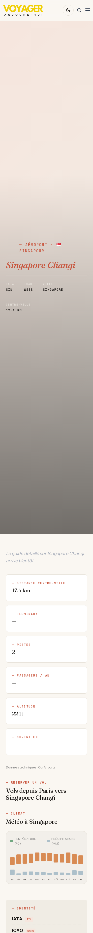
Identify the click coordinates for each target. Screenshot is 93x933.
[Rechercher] (79, 10)
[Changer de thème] (68, 10)
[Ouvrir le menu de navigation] (87, 10)
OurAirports (46, 767)
